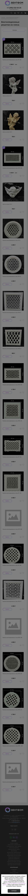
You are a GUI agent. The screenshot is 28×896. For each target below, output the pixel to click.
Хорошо (14, 890)
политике (6, 880)
